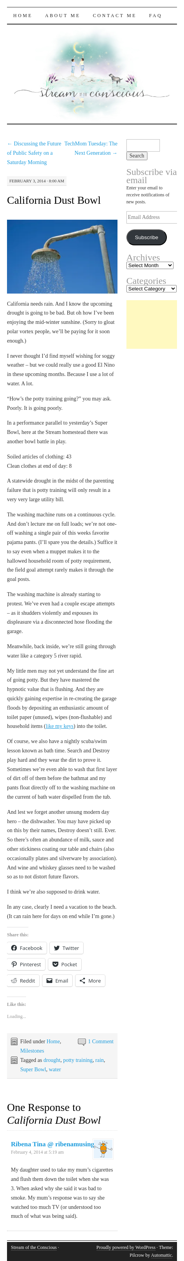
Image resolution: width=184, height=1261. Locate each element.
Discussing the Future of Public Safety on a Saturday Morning (34, 153)
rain (99, 1060)
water (55, 1069)
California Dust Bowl (54, 200)
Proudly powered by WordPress (126, 1247)
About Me (63, 15)
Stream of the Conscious (34, 1247)
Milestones (32, 1051)
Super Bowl (33, 1069)
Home (23, 15)
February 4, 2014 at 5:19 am (37, 1152)
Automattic (161, 1255)
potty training (78, 1060)
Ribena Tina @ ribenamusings (54, 1144)
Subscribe (146, 237)
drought (52, 1060)
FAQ (155, 15)
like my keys (60, 726)
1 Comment (101, 1041)
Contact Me (115, 15)
